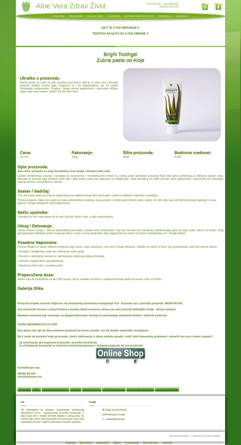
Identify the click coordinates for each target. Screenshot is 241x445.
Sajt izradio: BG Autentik (179, 436)
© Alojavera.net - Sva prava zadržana (205, 436)
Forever (75, 389)
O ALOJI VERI (95, 16)
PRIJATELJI (165, 16)
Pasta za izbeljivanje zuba (140, 389)
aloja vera (24, 389)
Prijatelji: (71, 442)
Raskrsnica (102, 442)
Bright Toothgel (92, 389)
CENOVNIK (113, 16)
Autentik (167, 442)
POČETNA (59, 16)
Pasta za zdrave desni (166, 389)
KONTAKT (182, 16)
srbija (36, 389)
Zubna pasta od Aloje (114, 389)
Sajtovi (117, 442)
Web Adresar (150, 442)
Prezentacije (132, 442)
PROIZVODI (76, 16)
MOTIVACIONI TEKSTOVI (139, 16)
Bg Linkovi (86, 442)
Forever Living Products (55, 389)
